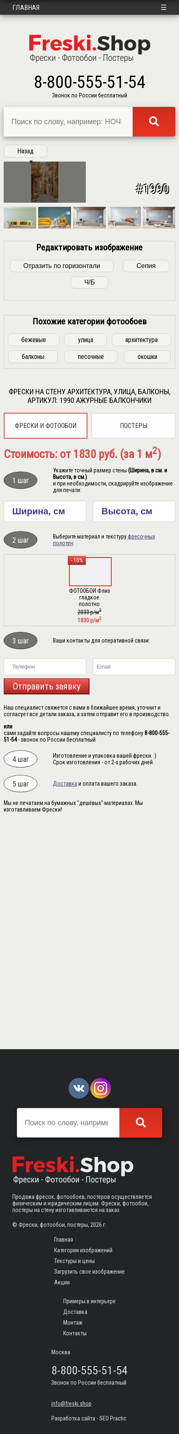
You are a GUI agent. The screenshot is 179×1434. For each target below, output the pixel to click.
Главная (26, 7)
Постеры (133, 644)
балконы (33, 575)
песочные (91, 575)
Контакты (75, 1333)
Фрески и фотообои (45, 644)
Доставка (65, 1002)
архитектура (141, 558)
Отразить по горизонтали (61, 484)
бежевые (33, 558)
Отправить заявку (46, 905)
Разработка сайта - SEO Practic (88, 1418)
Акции (62, 1282)
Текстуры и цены (74, 1261)
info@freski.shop (71, 1403)
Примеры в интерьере (89, 1301)
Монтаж (73, 1322)
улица (85, 558)
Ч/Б (89, 500)
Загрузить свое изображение (89, 1271)
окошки (147, 575)
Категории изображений (83, 1250)
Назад (25, 151)
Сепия (146, 484)
